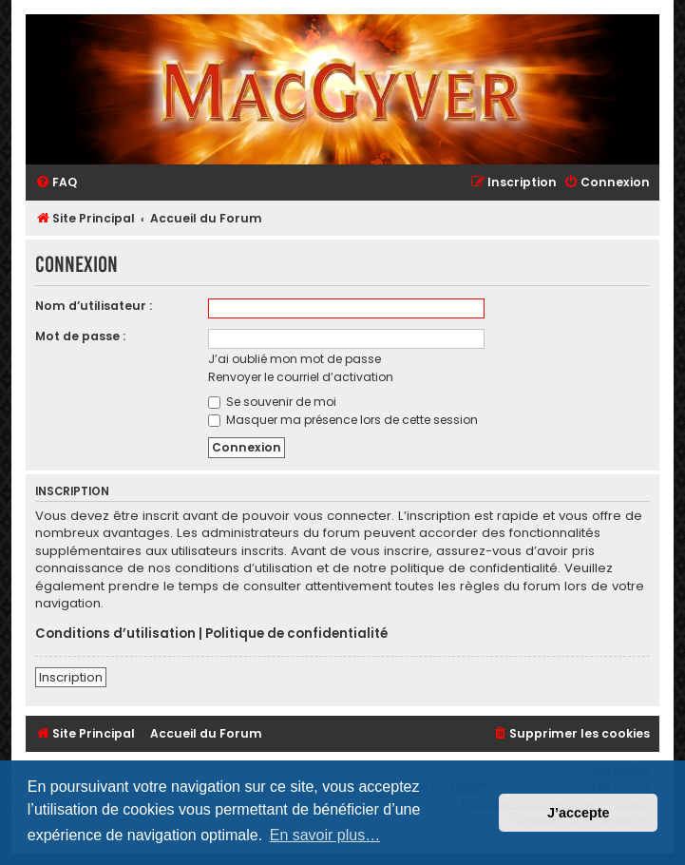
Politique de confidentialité (296, 634)
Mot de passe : (80, 336)
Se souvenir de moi (272, 402)
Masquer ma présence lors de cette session (343, 420)
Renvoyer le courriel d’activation (300, 377)
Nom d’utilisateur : (93, 306)
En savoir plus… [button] (325, 835)
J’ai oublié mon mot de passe (294, 359)
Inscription (71, 677)
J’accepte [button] (578, 812)
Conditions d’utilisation (115, 634)
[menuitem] (56, 183)
